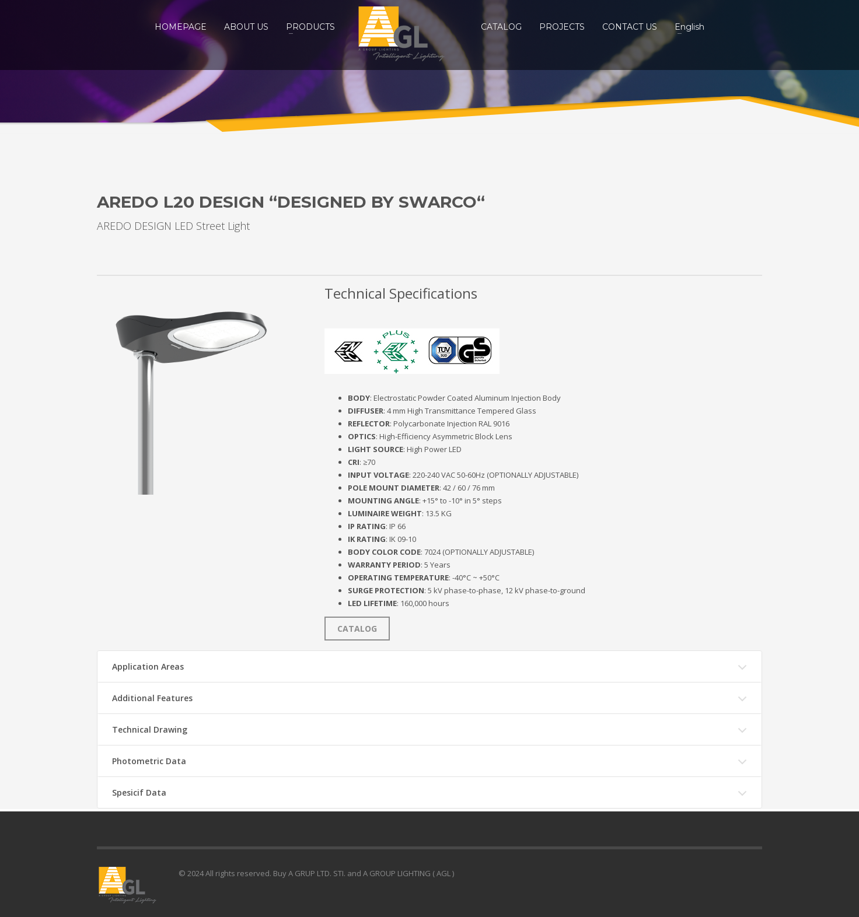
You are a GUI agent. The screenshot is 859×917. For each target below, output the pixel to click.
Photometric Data (149, 760)
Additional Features (152, 698)
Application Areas (148, 666)
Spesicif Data (139, 792)
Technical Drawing (149, 729)
